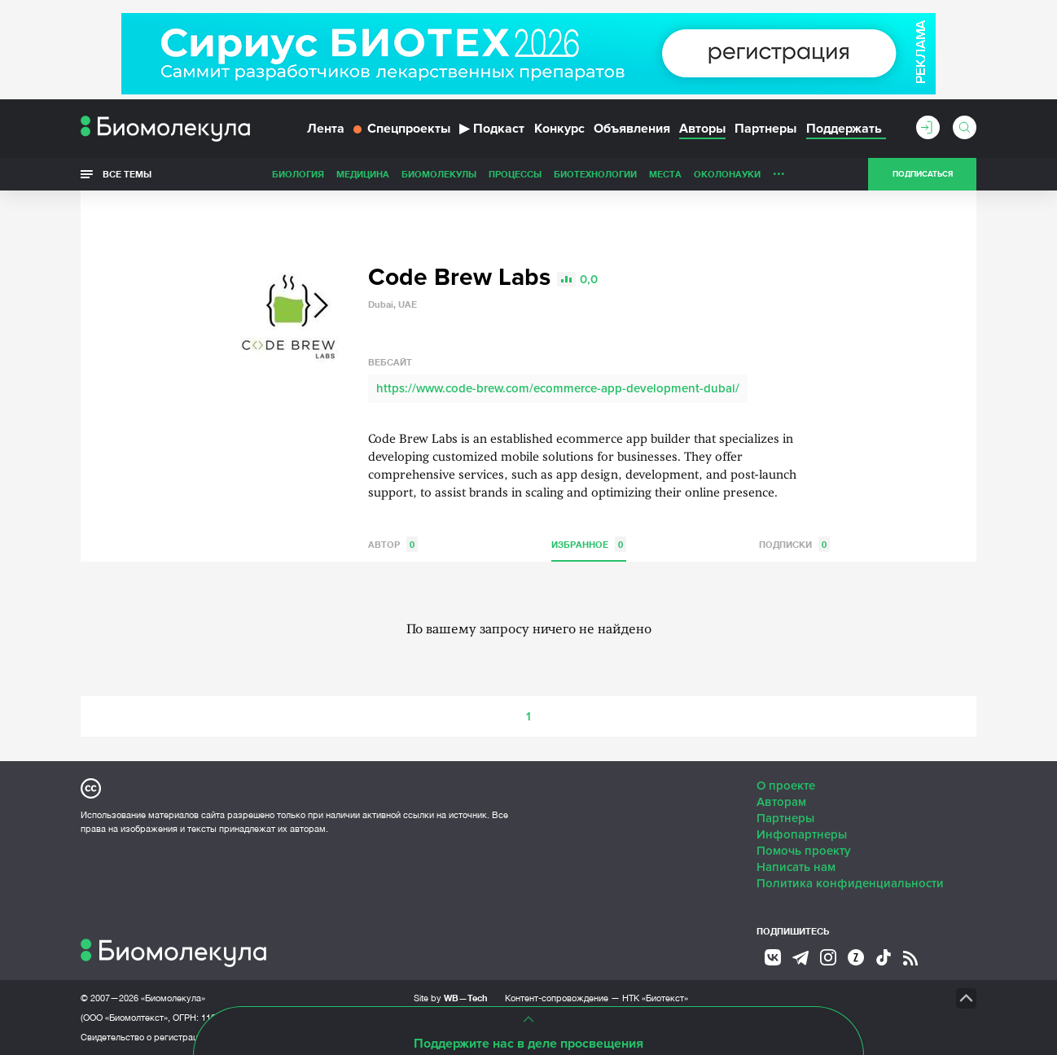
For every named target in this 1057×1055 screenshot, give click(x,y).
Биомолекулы (438, 174)
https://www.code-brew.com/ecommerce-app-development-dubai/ (557, 388)
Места (665, 174)
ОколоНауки (727, 174)
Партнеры (765, 128)
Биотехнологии (595, 174)
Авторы (702, 128)
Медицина (362, 174)
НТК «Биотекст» (655, 998)
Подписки (794, 544)
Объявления (632, 128)
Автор (393, 544)
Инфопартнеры (802, 834)
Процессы (515, 174)
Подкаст (491, 128)
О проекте (786, 785)
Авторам (781, 802)
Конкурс (559, 128)
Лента (325, 128)
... (779, 170)
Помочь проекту (804, 850)
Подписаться (923, 174)
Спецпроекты (401, 128)
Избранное (588, 544)
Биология (298, 174)
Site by (451, 997)
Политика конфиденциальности (850, 883)
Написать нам (796, 867)
